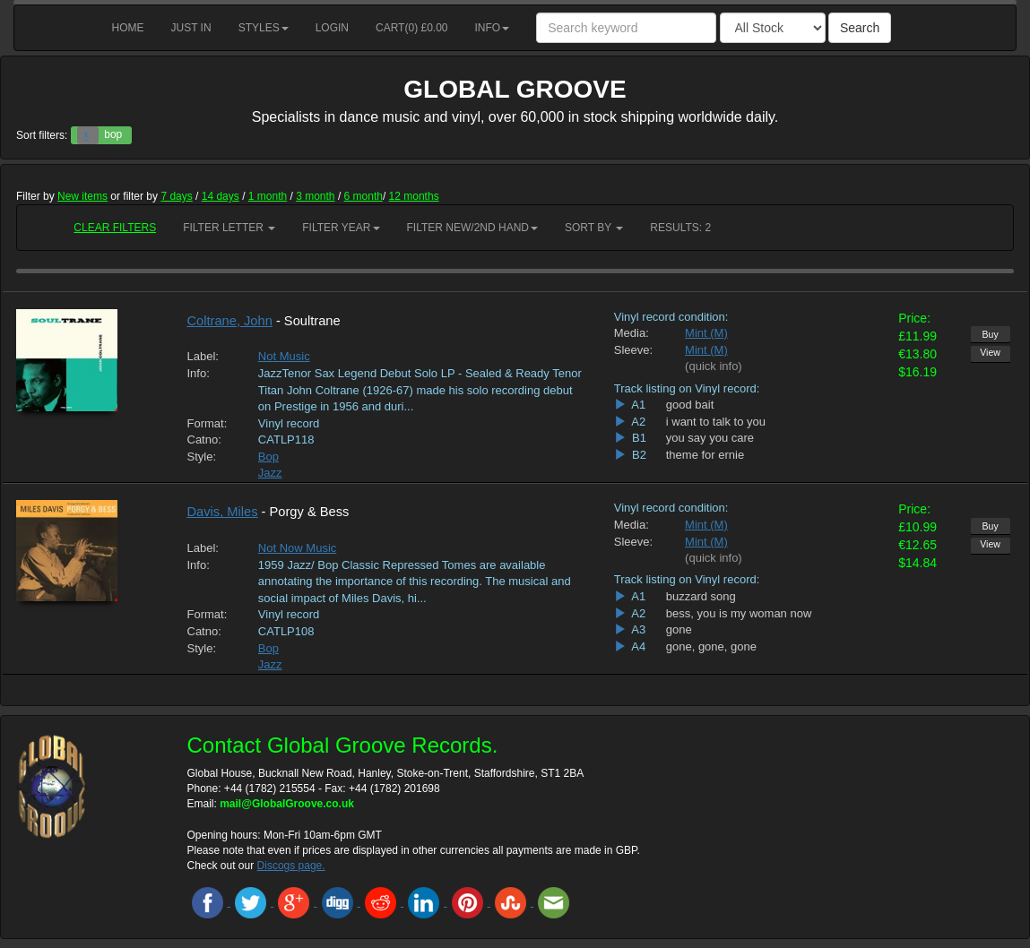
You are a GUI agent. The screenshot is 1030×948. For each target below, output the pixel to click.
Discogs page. (291, 865)
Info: (198, 373)
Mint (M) (706, 333)
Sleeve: (633, 350)
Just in (191, 28)
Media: (631, 333)
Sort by (594, 227)
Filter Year (340, 227)
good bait (690, 404)
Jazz (270, 472)
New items (82, 196)
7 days (176, 196)
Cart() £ (412, 28)
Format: (207, 423)
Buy (990, 334)
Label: (203, 356)
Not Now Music (297, 548)
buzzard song (701, 596)
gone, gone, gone (711, 646)
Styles (263, 28)
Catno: (204, 439)
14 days (220, 196)
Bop (268, 456)
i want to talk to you (716, 421)
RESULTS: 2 (680, 227)
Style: (202, 456)
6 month (363, 196)
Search (859, 28)
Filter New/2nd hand (472, 227)
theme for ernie (705, 454)
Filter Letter (229, 227)
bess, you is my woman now (739, 613)
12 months (414, 196)
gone (679, 629)
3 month (315, 196)
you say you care (710, 437)
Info (492, 28)
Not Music (284, 356)
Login (332, 28)
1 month (267, 196)
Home (128, 28)
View (990, 352)
